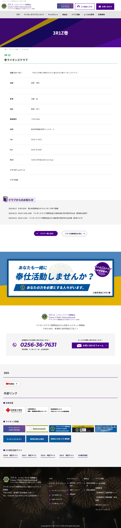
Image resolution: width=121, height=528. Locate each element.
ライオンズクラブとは (59, 491)
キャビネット (53, 14)
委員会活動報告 (90, 484)
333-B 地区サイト (10, 455)
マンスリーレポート (102, 509)
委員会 (64, 14)
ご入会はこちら (84, 6)
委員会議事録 (90, 490)
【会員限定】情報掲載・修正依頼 (106, 498)
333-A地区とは (57, 495)
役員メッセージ (75, 490)
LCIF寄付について (57, 503)
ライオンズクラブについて (34, 14)
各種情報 (101, 14)
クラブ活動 (75, 14)
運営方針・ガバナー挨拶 (76, 484)
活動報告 (72, 494)
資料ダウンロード (102, 505)
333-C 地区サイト (29, 455)
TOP (18, 14)
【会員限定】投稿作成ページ (106, 492)
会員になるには (57, 499)
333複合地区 (83, 455)
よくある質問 (89, 14)
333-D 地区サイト (48, 455)
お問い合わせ (105, 6)
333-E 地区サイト (66, 455)
